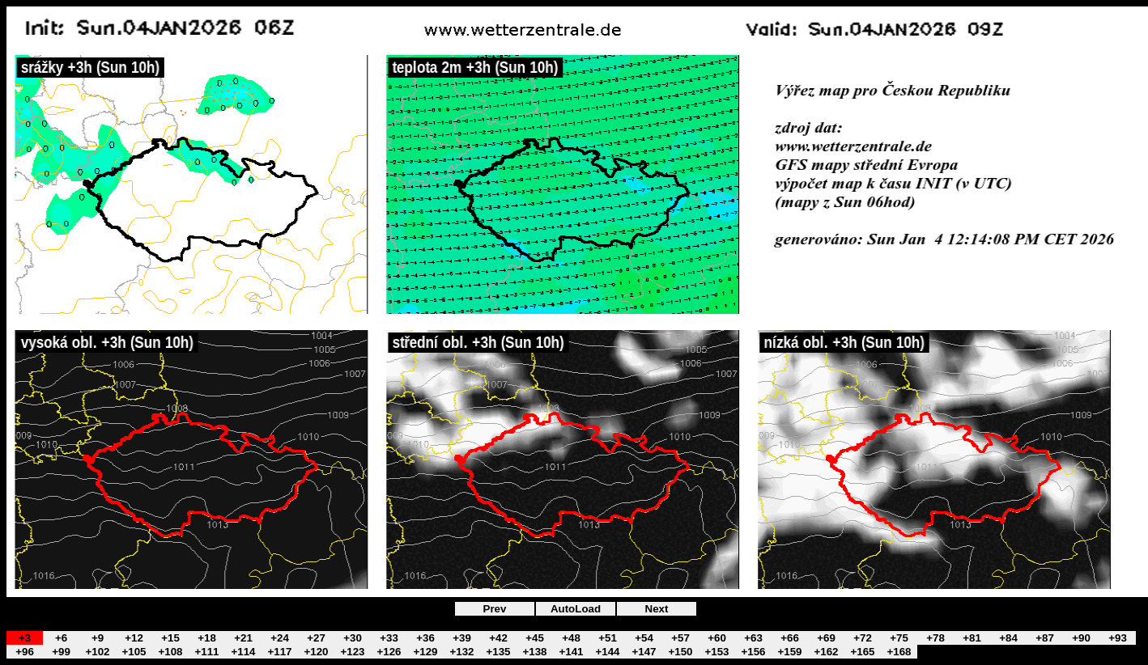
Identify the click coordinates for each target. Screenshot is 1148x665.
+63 (753, 638)
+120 (316, 652)
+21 (243, 638)
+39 (462, 638)
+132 (461, 652)
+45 (534, 638)
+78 (935, 638)
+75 (899, 638)
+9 (97, 638)
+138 (534, 652)
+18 (207, 638)
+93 (1117, 638)
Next (657, 609)
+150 (680, 652)
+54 (644, 638)
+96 (24, 652)
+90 (1081, 638)
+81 (972, 638)
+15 (170, 638)
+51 (607, 638)
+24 (279, 638)
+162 (826, 652)
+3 (25, 638)
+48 (571, 638)
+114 (243, 652)
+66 (789, 638)
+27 (316, 638)
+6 (61, 638)
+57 (680, 638)
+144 (607, 652)
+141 (571, 652)
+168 (899, 652)
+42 (498, 638)
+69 (826, 638)
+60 (717, 638)
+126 (388, 652)
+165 (862, 652)
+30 (352, 638)
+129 (425, 652)
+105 (133, 652)
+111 (206, 652)
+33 (389, 638)
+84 (1008, 638)
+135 (498, 652)
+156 (753, 652)
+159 (789, 652)
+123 (352, 652)
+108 (170, 652)
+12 (134, 638)
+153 (716, 652)
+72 (862, 638)
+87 (1044, 638)
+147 (643, 652)
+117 (279, 652)
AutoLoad (576, 609)
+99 (61, 652)
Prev (495, 609)
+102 (97, 652)
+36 (425, 638)
